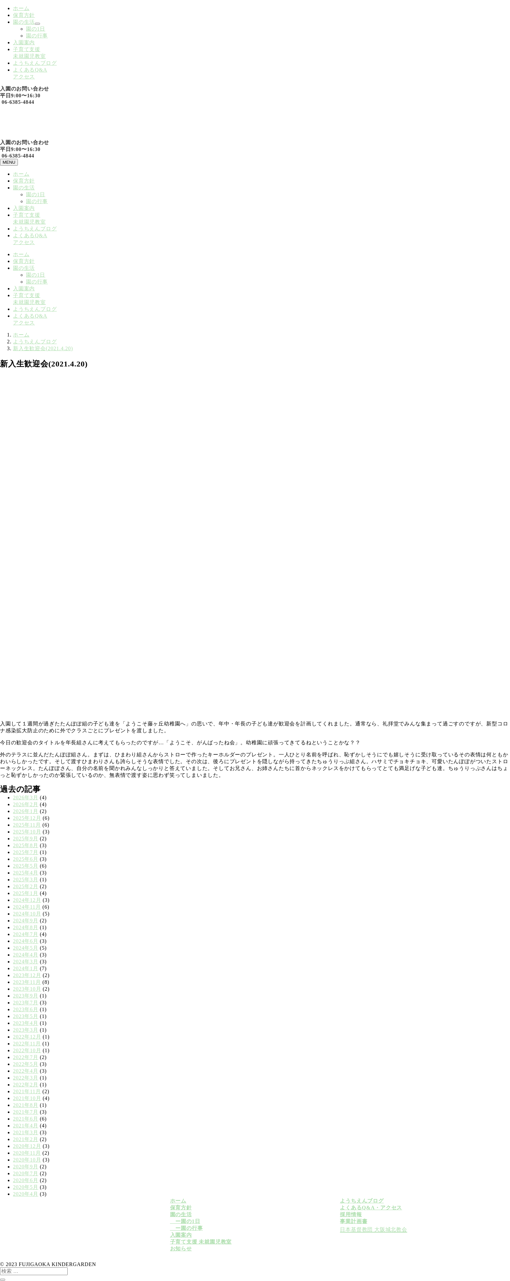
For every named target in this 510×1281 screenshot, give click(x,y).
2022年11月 (27, 1043)
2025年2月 (25, 886)
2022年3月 (25, 1078)
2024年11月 (27, 907)
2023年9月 (25, 996)
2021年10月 (27, 1098)
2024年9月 (25, 920)
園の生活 (24, 22)
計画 (356, 1221)
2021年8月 (25, 1105)
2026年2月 (25, 804)
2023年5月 (25, 1016)
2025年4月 (25, 872)
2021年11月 (27, 1091)
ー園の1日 (185, 1221)
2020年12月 (27, 1146)
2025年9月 (25, 838)
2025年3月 (25, 879)
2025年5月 (25, 866)
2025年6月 (25, 859)
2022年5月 (25, 1064)
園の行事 (37, 35)
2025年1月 (25, 893)
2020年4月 (25, 1194)
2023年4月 (25, 1023)
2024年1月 (25, 968)
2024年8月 (25, 927)
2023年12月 (27, 975)
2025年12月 (27, 818)
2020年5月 (25, 1187)
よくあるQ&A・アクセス (371, 1207)
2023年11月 (27, 982)
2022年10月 (27, 1050)
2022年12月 (27, 1037)
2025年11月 (27, 825)
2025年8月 (25, 845)
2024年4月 (25, 954)
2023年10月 (27, 989)
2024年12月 (27, 900)
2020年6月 (25, 1180)
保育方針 (24, 15)
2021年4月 (25, 1125)
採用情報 (351, 1214)
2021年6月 (25, 1119)
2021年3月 (25, 1132)
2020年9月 (25, 1166)
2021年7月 (25, 1112)
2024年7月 (25, 934)
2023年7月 (25, 1002)
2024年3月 (25, 961)
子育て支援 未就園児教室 (201, 1242)
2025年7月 (25, 852)
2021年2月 (25, 1139)
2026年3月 (25, 797)
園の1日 (35, 29)
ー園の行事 (186, 1228)
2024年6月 (25, 941)
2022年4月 (25, 1071)
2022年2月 (25, 1084)
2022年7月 (25, 1057)
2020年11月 (27, 1153)
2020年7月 (25, 1173)
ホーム (21, 8)
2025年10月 (27, 831)
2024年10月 (27, 913)
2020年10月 (27, 1160)
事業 (345, 1221)
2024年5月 (25, 948)
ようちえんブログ (35, 63)
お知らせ (181, 1248)
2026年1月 (25, 811)
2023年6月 (25, 1009)
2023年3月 (25, 1030)
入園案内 (24, 42)
